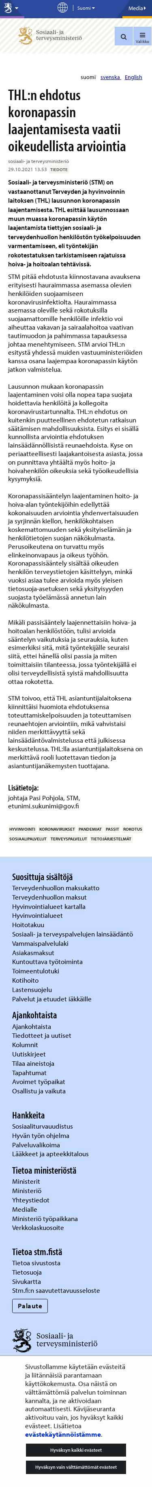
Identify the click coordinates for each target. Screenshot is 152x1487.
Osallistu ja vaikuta (39, 1090)
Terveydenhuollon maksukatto (56, 887)
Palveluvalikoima (36, 1144)
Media (137, 8)
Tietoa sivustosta (36, 1262)
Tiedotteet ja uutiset (42, 1035)
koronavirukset (57, 829)
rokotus (132, 829)
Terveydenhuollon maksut (50, 897)
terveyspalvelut (69, 839)
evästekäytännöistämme (63, 1434)
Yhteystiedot (31, 1200)
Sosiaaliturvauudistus (42, 1126)
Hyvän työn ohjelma (40, 1135)
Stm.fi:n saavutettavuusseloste (56, 1290)
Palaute (30, 1305)
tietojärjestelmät (111, 839)
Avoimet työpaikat (38, 1081)
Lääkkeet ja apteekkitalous (50, 1153)
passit (112, 829)
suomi (89, 77)
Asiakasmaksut (33, 952)
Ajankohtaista (31, 1026)
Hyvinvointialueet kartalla (49, 906)
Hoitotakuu (29, 924)
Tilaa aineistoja (33, 1063)
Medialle (25, 1209)
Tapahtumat (29, 1072)
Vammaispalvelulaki (41, 943)
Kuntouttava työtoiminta (47, 961)
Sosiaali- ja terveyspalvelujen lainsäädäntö (73, 934)
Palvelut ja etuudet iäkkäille (52, 998)
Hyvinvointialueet (38, 915)
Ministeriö (27, 1190)
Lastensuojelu (33, 989)
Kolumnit (26, 1044)
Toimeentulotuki (36, 970)
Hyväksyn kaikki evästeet (76, 1450)
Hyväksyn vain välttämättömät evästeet (76, 1467)
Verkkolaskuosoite (39, 1227)
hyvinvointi (22, 829)
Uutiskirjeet (29, 1054)
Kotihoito (25, 980)
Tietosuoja (27, 1272)
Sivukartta (26, 1281)
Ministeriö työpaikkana (45, 1218)
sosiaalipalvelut (28, 839)
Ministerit (27, 1181)
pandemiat (90, 829)
